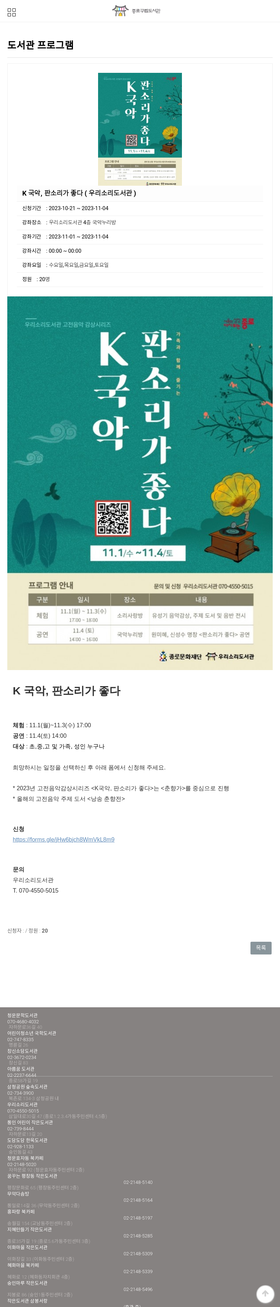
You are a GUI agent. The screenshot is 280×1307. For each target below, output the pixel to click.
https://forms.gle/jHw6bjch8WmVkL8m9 (63, 774)
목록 (261, 882)
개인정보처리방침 (26, 1271)
